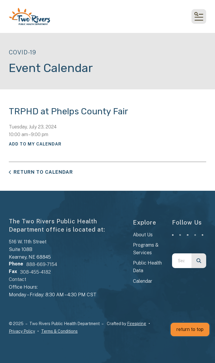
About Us (143, 234)
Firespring (136, 323)
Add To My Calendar (35, 144)
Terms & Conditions (59, 331)
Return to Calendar (43, 172)
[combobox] (181, 260)
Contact (17, 279)
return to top (190, 329)
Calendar (142, 281)
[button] (198, 16)
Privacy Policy (22, 331)
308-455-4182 (35, 272)
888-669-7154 (41, 264)
